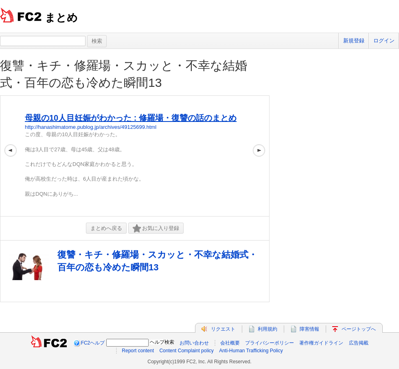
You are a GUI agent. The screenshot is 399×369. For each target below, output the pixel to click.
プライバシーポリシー (269, 343)
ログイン (384, 41)
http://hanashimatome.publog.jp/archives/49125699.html (90, 127)
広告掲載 (358, 343)
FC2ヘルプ (93, 343)
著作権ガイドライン (321, 343)
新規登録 (353, 41)
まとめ (61, 17)
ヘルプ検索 (162, 342)
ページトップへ (359, 329)
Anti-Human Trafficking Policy (251, 351)
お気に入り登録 (156, 228)
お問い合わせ (194, 343)
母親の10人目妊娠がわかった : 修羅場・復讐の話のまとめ (131, 117)
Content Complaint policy (186, 351)
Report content (138, 351)
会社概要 (230, 343)
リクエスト (223, 329)
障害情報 (309, 329)
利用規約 (267, 329)
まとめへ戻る (106, 228)
